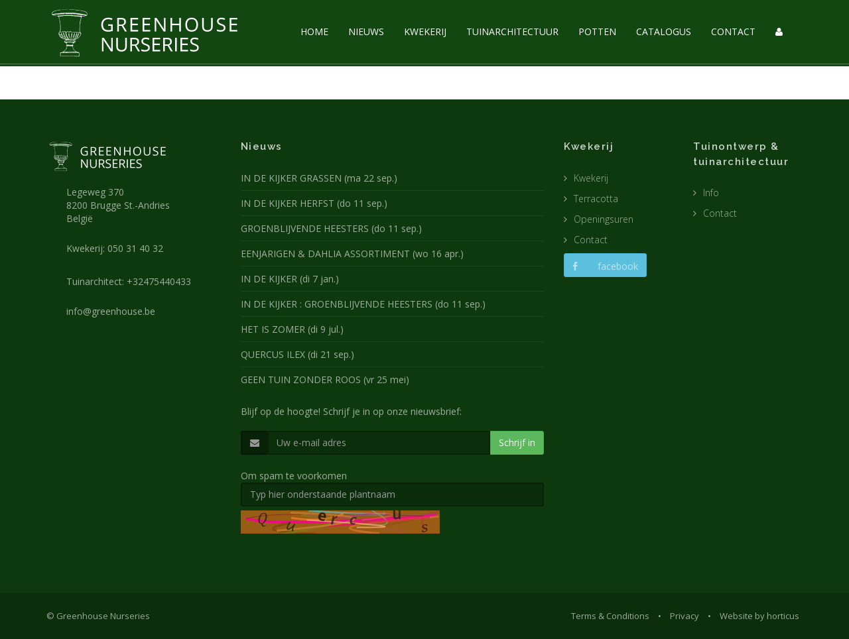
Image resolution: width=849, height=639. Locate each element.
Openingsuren (603, 219)
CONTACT (733, 31)
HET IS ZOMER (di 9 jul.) (292, 329)
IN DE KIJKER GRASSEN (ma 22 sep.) (319, 178)
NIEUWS (366, 31)
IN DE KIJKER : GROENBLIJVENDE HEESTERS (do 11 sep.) (363, 304)
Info (711, 192)
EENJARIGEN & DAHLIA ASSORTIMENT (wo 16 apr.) (352, 253)
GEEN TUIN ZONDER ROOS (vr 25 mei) (325, 379)
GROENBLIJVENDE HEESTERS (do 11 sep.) (331, 228)
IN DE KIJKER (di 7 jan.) (290, 278)
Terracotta (596, 198)
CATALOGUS (663, 31)
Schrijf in (517, 442)
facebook (605, 266)
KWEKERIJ (425, 31)
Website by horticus (759, 616)
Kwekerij (591, 178)
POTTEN (597, 31)
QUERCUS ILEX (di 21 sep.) (297, 354)
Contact (591, 239)
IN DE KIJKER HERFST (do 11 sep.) (314, 203)
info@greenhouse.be (110, 311)
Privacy (684, 616)
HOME (314, 31)
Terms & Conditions (610, 616)
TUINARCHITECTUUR (512, 31)
